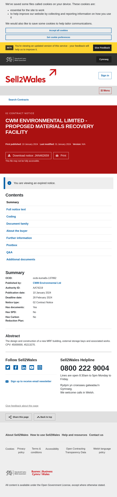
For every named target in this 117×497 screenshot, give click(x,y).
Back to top (44, 417)
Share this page (19, 417)
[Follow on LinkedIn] (23, 367)
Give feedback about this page (21, 406)
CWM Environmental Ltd (47, 283)
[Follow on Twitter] (7, 367)
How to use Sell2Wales (45, 434)
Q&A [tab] (9, 252)
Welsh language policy (102, 450)
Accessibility (52, 449)
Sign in (105, 75)
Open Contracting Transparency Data (75, 450)
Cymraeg (103, 59)
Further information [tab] (19, 238)
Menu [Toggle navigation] (105, 90)
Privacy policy (21, 450)
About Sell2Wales (16, 434)
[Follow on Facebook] (15, 367)
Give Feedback (102, 48)
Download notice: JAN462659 (30, 155)
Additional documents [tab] (20, 259)
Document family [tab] (17, 223)
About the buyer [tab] (16, 230)
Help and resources (74, 434)
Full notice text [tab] (16, 209)
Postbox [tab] (11, 245)
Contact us (96, 434)
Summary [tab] (12, 202)
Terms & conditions (36, 450)
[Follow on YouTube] (31, 367)
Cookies (9, 449)
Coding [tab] (11, 216)
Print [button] (63, 155)
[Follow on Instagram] (39, 367)
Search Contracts (19, 99)
